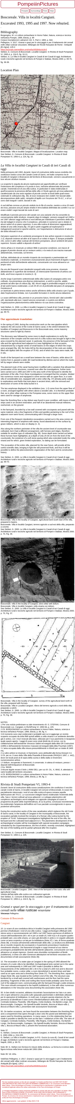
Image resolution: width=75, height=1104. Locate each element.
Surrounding (36, 11)
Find (45, 11)
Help (52, 11)
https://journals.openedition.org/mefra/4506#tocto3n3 (24, 49)
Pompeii (24, 11)
